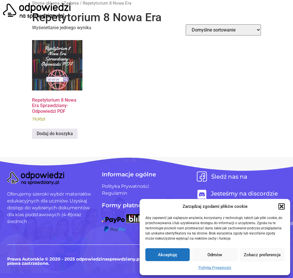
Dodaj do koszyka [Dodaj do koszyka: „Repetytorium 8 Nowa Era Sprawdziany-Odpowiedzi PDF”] (55, 133)
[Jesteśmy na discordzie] (202, 195)
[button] (281, 206)
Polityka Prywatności (215, 268)
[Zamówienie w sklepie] (223, 30)
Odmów (214, 254)
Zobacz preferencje (262, 254)
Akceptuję (167, 254)
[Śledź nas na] (202, 176)
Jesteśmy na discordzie (244, 193)
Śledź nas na (229, 176)
